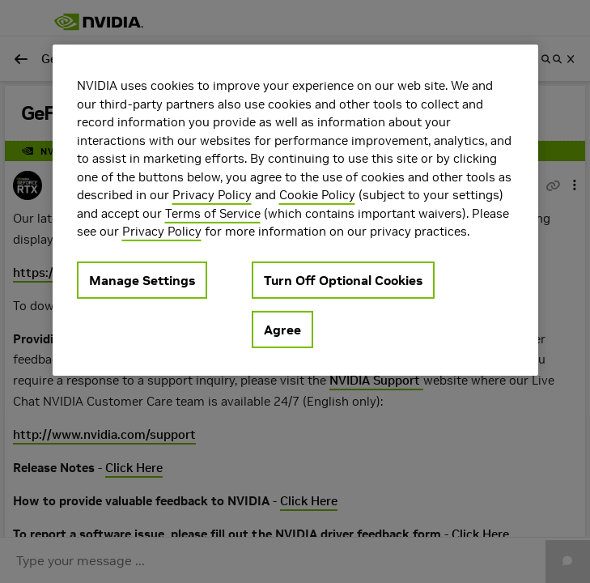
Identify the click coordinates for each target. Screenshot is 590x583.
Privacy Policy (212, 194)
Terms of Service (213, 212)
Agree (282, 329)
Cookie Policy (317, 194)
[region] (295, 210)
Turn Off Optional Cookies (343, 279)
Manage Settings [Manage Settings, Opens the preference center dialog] (142, 279)
